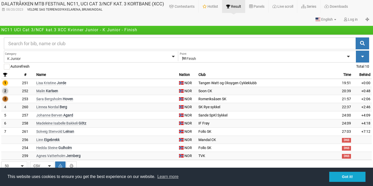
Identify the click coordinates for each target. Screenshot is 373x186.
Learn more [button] (167, 176)
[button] (326, 19)
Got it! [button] (347, 177)
